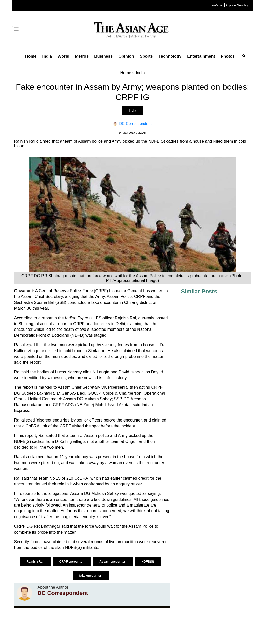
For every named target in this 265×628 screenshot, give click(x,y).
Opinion (126, 56)
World (63, 56)
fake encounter (90, 575)
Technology (170, 56)
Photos (228, 56)
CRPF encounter (71, 561)
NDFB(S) (148, 561)
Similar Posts (199, 291)
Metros (82, 56)
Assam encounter (112, 561)
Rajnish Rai (35, 561)
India (47, 56)
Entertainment (201, 56)
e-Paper (218, 5)
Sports (146, 56)
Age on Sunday (236, 5)
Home (30, 56)
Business (103, 56)
